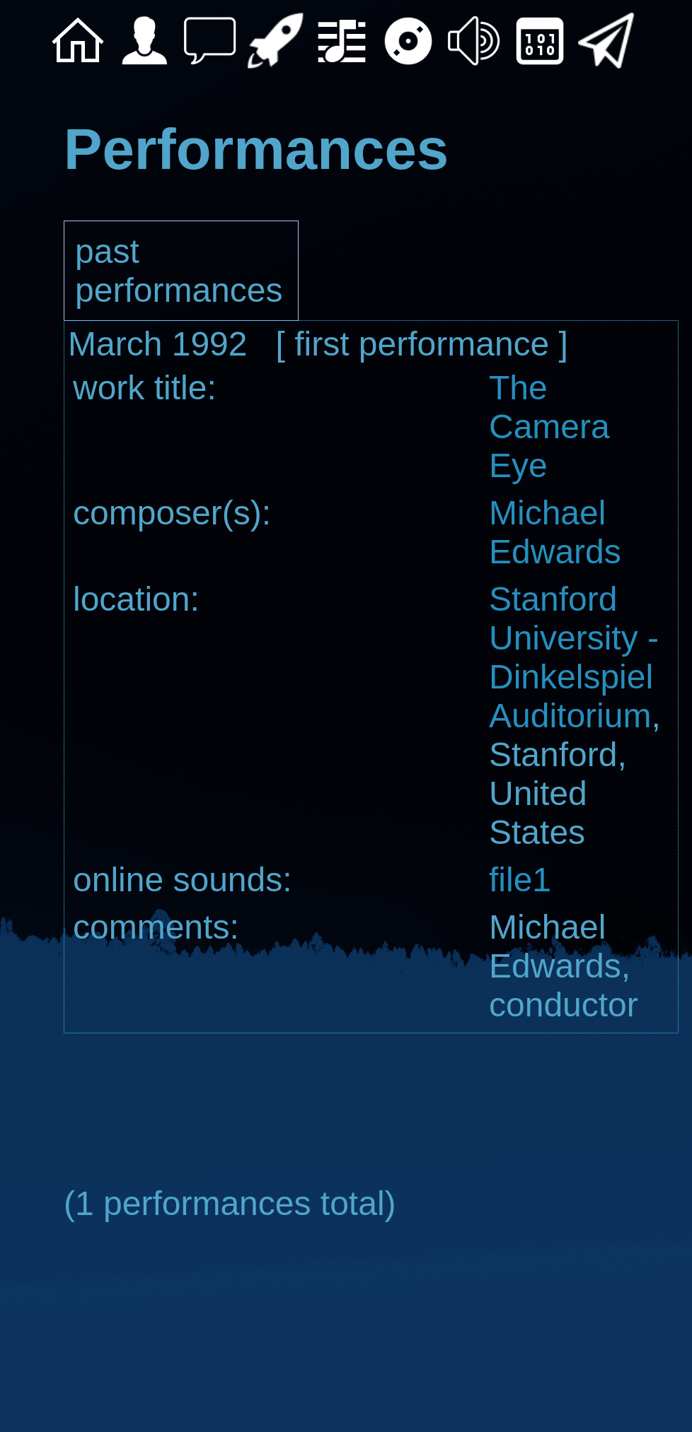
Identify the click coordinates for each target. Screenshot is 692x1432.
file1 (520, 879)
